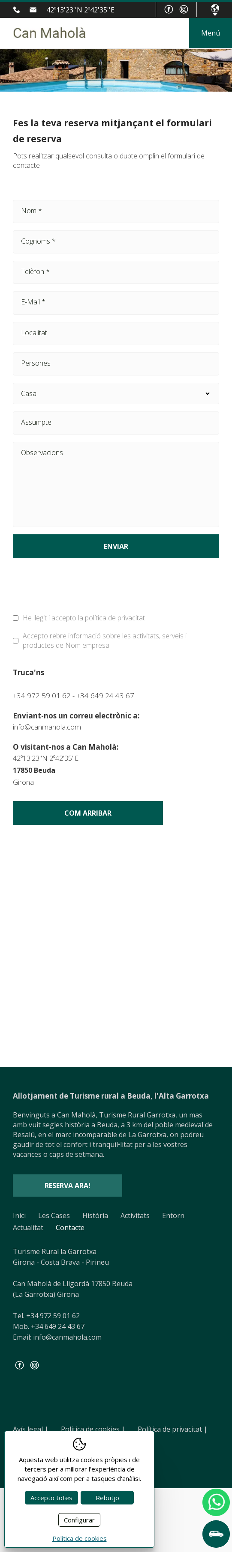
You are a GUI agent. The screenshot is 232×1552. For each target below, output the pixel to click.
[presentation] (78, 588)
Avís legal (30, 1429)
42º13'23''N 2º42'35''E (80, 10)
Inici (19, 1215)
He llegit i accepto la (84, 618)
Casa (116, 393)
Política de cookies (93, 1429)
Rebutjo (107, 1497)
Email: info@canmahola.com (57, 1337)
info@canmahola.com (35, 10)
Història (95, 1215)
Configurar (79, 1520)
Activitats (135, 1215)
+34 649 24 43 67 (105, 695)
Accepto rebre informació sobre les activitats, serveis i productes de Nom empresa (105, 640)
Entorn (173, 1215)
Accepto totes (51, 1497)
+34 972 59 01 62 (18, 10)
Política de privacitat (173, 1429)
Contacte (70, 1227)
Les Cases (54, 1215)
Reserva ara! (67, 1185)
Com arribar (87, 813)
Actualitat (28, 1227)
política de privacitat (115, 618)
